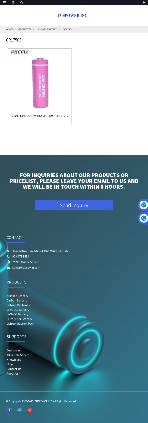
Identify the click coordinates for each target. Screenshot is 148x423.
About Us (12, 373)
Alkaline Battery (17, 296)
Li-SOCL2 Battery (18, 310)
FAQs (10, 364)
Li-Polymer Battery (19, 319)
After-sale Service (18, 355)
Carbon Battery (17, 300)
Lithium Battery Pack (20, 323)
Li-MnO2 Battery (46, 29)
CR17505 (67, 29)
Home (9, 29)
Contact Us (14, 369)
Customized (14, 350)
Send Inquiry (74, 205)
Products (24, 29)
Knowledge (14, 359)
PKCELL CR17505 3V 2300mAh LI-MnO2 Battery (40, 116)
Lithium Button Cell (20, 305)
